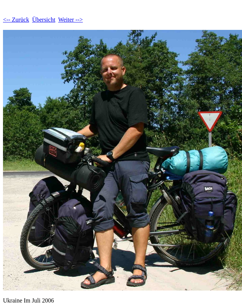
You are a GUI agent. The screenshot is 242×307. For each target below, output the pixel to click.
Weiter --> (70, 19)
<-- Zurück (16, 19)
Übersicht (43, 19)
